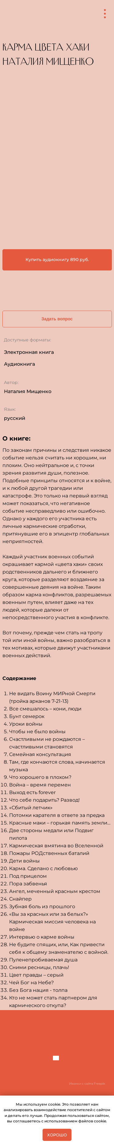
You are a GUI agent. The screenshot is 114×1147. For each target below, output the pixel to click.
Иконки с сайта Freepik (87, 1084)
